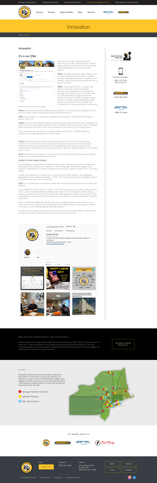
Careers (128, 464)
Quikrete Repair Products (123, 344)
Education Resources (72, 2)
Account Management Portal (98, 2)
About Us (91, 12)
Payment (128, 470)
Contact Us (46, 467)
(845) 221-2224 (65, 465)
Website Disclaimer (45, 477)
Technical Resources (50, 2)
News (80, 12)
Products (51, 12)
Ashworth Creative (75, 477)
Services (39, 12)
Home (20, 35)
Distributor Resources (27, 2)
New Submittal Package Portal (127, 2)
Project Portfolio (66, 12)
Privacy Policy (58, 477)
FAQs (113, 470)
